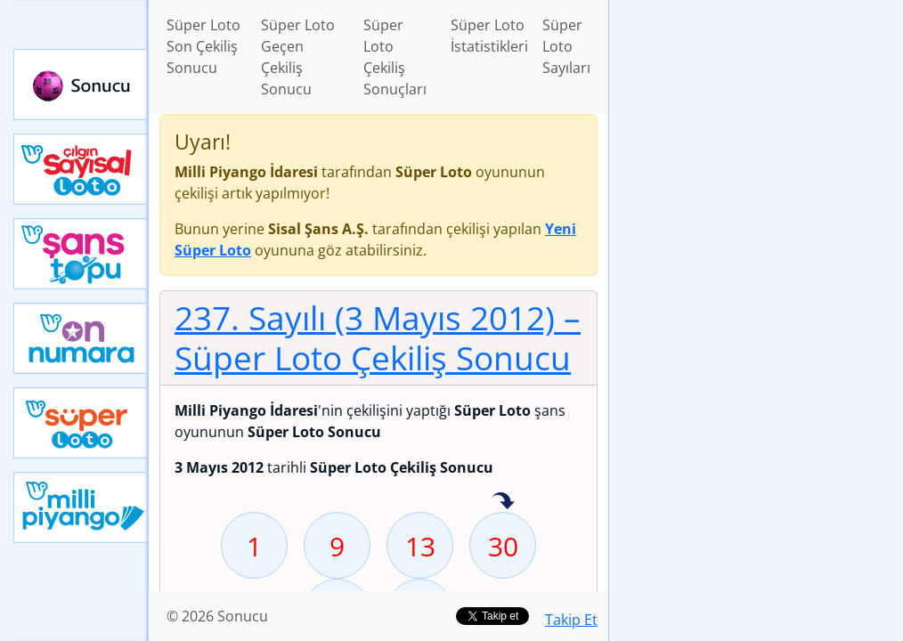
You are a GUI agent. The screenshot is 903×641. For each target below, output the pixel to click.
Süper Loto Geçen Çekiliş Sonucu (298, 57)
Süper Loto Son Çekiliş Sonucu (203, 46)
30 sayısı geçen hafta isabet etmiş (503, 502)
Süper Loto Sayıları (566, 46)
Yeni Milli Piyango (81, 507)
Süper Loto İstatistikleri (489, 35)
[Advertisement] (756, 125)
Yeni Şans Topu (81, 253)
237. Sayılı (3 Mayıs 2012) (378, 337)
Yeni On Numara (81, 338)
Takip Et (571, 619)
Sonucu (81, 84)
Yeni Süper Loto (81, 422)
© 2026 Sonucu (217, 616)
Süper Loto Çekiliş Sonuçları (395, 57)
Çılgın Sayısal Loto (81, 169)
